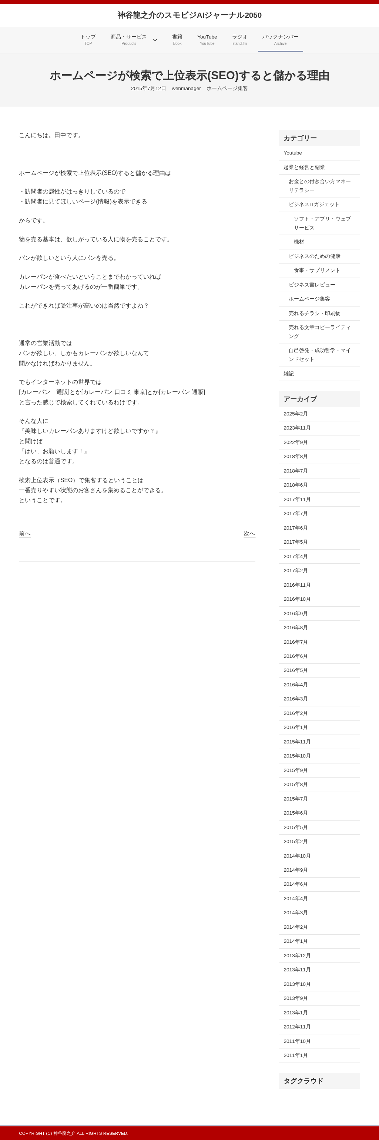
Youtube (293, 153)
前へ (25, 533)
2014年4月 (296, 898)
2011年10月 (297, 1041)
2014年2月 (296, 927)
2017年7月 (296, 513)
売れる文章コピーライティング (320, 332)
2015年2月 (296, 841)
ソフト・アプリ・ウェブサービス (322, 223)
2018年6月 (296, 485)
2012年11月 (297, 1027)
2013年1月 (296, 1012)
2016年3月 (296, 699)
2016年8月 (296, 627)
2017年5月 (296, 542)
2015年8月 (296, 784)
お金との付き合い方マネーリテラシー (320, 186)
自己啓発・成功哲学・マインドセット (320, 355)
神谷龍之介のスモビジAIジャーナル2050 (189, 15)
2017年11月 (297, 499)
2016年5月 (296, 670)
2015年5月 (296, 827)
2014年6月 (296, 884)
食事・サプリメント (317, 270)
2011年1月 (296, 1055)
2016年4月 (296, 684)
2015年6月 (296, 813)
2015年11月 (297, 742)
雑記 (289, 374)
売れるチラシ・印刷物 (315, 313)
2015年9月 (296, 770)
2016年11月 (297, 585)
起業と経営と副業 (304, 167)
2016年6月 (296, 656)
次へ (249, 533)
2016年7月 (296, 642)
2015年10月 (297, 756)
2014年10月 (297, 856)
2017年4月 (296, 556)
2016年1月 (296, 727)
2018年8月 (296, 456)
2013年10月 (297, 984)
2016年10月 (297, 599)
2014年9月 (296, 870)
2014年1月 (296, 941)
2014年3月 (296, 912)
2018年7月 (296, 471)
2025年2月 (296, 414)
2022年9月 (296, 442)
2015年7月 (296, 799)
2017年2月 (296, 570)
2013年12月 (297, 955)
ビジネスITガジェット (314, 204)
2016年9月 (296, 613)
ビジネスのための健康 (315, 256)
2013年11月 (297, 969)
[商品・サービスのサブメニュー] (155, 39)
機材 (299, 242)
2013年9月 (296, 998)
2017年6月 (296, 528)
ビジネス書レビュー (312, 285)
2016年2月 (296, 713)
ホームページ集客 (227, 88)
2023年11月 (297, 428)
